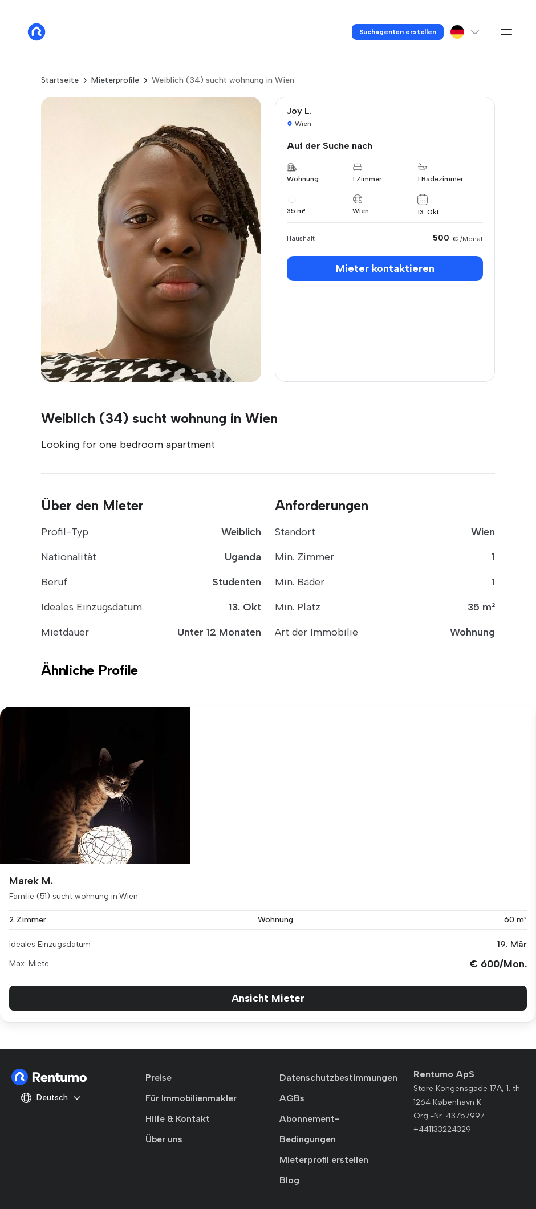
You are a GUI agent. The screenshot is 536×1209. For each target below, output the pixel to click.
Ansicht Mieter (268, 998)
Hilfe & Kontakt (177, 1118)
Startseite (60, 80)
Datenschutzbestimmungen (338, 1077)
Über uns (163, 1139)
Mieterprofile (115, 80)
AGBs (291, 1098)
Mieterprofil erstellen (323, 1159)
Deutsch (51, 1098)
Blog (289, 1180)
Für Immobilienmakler (191, 1098)
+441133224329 (442, 1129)
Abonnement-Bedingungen (309, 1129)
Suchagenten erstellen (397, 32)
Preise (158, 1077)
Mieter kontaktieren (385, 268)
